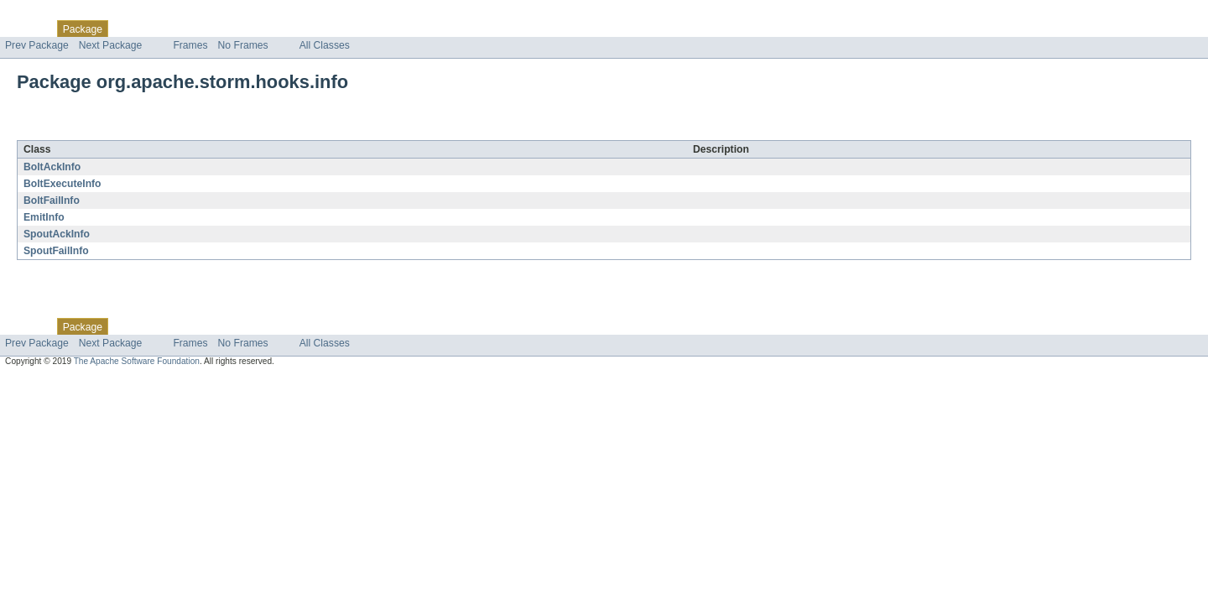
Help (320, 28)
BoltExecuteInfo (62, 184)
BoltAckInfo (52, 167)
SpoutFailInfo (56, 251)
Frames (190, 45)
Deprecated (238, 28)
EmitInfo (44, 217)
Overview (26, 28)
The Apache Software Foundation (137, 361)
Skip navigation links (46, 14)
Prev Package (37, 45)
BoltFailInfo (51, 200)
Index (286, 28)
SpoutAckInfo (56, 234)
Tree (191, 28)
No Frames (243, 45)
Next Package (111, 45)
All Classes (324, 45)
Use (162, 28)
